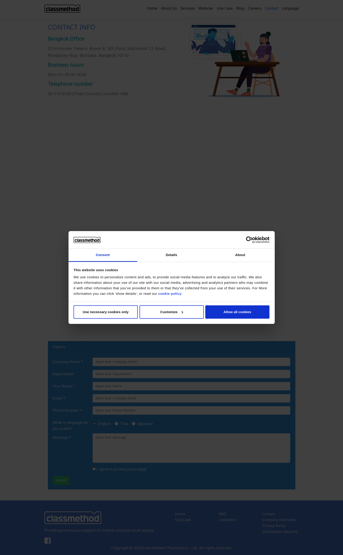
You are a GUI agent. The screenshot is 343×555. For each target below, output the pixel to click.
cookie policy (170, 293)
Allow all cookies (237, 312)
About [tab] (240, 255)
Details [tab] (171, 255)
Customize (171, 312)
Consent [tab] (103, 255)
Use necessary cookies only (106, 312)
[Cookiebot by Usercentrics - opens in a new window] (249, 239)
